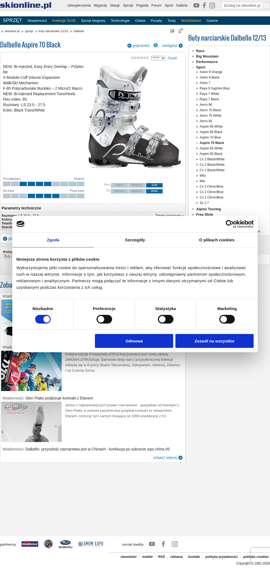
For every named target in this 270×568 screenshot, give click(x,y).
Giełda (140, 21)
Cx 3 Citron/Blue (211, 186)
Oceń (172, 58)
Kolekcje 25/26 (64, 21)
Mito (203, 176)
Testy (171, 21)
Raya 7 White (209, 94)
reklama (176, 557)
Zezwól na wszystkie (215, 341)
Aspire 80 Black (211, 132)
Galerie (182, 5)
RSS (161, 557)
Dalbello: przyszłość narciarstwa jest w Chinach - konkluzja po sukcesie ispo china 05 (97, 449)
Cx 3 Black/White (212, 159)
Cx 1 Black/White (212, 170)
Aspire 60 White (211, 148)
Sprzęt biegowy (93, 21)
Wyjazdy (100, 5)
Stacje (115, 5)
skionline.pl (12, 31)
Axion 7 (205, 83)
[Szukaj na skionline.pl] (266, 5)
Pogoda (142, 5)
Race (200, 51)
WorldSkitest (191, 21)
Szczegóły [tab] (135, 239)
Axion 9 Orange (211, 72)
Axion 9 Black (210, 77)
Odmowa (134, 341)
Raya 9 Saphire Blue (215, 88)
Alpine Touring (208, 209)
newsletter (129, 557)
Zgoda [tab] (53, 239)
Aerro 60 (206, 121)
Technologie (120, 21)
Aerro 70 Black (210, 110)
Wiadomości (37, 21)
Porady (156, 21)
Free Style (204, 214)
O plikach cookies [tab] (216, 239)
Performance (207, 62)
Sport (169, 5)
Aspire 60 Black (211, 154)
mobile (147, 557)
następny (169, 45)
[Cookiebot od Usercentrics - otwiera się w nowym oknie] (230, 224)
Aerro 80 (206, 105)
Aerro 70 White (210, 116)
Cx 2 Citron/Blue (211, 192)
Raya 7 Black (209, 99)
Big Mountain (207, 56)
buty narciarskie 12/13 (53, 31)
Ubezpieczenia (79, 5)
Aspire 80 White (211, 126)
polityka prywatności (221, 557)
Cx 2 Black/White (212, 165)
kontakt (194, 557)
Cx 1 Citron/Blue (211, 197)
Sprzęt (128, 5)
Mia (202, 181)
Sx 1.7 (204, 203)
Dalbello (78, 31)
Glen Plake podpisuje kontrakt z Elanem (59, 398)
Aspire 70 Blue (210, 137)
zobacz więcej (165, 457)
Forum (156, 5)
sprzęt (29, 31)
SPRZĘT (12, 20)
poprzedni (141, 45)
